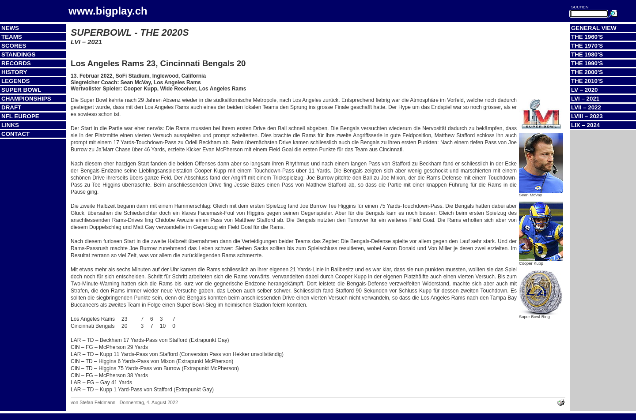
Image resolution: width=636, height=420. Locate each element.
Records (16, 63)
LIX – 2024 (585, 125)
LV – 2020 (584, 89)
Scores (13, 45)
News (10, 28)
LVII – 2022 (586, 107)
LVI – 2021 (585, 98)
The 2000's (587, 72)
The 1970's (587, 45)
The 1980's (587, 54)
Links (10, 125)
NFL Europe (20, 116)
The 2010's (587, 81)
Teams (11, 37)
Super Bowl (21, 89)
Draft (11, 107)
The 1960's (587, 37)
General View (594, 28)
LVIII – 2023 (587, 116)
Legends (15, 81)
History (14, 72)
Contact (15, 134)
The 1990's (587, 63)
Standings (18, 54)
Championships (26, 98)
